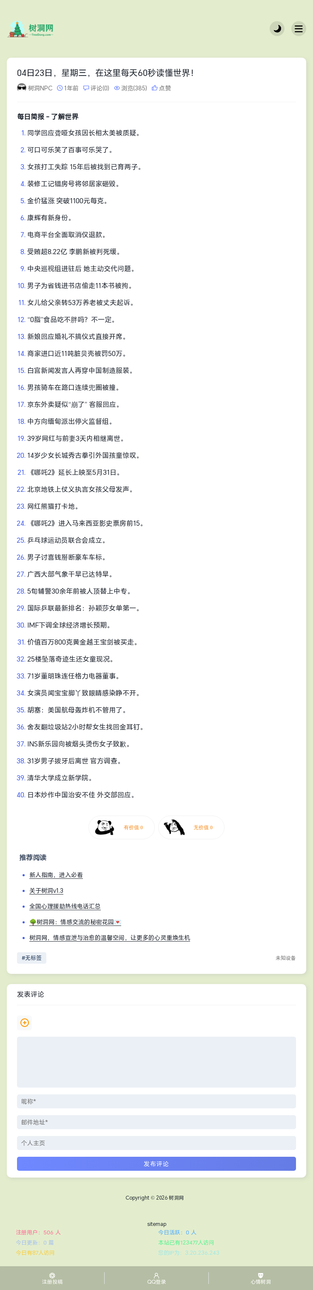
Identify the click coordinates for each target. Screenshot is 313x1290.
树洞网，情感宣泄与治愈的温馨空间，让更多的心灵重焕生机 (109, 937)
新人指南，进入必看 (56, 874)
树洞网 (176, 1198)
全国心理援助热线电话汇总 (65, 906)
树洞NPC (40, 88)
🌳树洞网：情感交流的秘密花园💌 (75, 921)
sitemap (156, 1224)
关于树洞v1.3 (46, 890)
